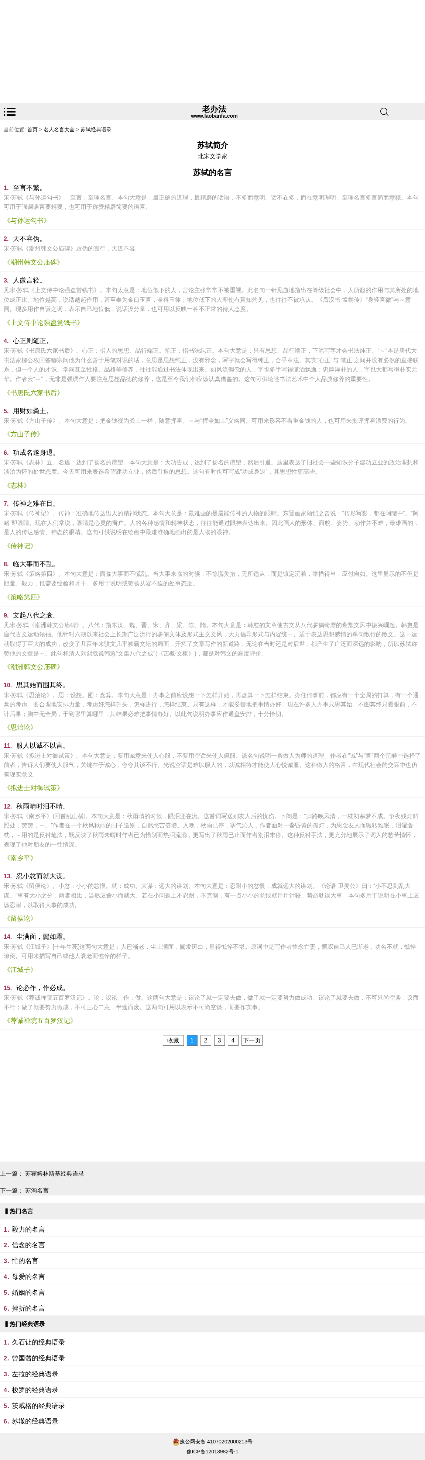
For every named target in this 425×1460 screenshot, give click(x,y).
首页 (32, 129)
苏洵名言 (37, 1190)
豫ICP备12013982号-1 (212, 1451)
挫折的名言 (28, 1308)
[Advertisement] (212, 51)
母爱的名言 (28, 1276)
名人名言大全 (59, 129)
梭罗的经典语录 (35, 1390)
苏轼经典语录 (96, 129)
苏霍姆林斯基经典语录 (54, 1173)
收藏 (173, 1040)
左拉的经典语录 (35, 1374)
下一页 (252, 1040)
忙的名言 (25, 1260)
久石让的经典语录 (38, 1342)
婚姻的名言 (28, 1292)
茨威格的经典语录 (38, 1405)
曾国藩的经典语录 (38, 1358)
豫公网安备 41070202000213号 (216, 1442)
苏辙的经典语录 (35, 1421)
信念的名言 (28, 1245)
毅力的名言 (28, 1229)
